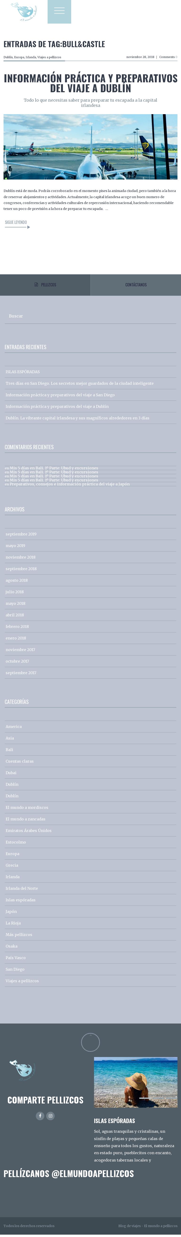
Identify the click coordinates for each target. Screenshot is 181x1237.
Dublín (8, 57)
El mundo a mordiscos (27, 809)
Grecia (12, 867)
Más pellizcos (19, 937)
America (14, 729)
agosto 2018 (17, 582)
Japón (11, 913)
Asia (10, 740)
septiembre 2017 (21, 675)
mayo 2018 (15, 605)
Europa (19, 57)
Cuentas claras (20, 763)
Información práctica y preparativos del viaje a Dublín (90, 83)
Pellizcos (45, 286)
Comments (168, 57)
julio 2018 (15, 594)
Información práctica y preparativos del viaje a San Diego (60, 397)
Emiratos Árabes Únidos (29, 833)
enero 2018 (16, 640)
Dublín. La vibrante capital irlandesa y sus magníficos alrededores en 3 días (77, 420)
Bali (9, 752)
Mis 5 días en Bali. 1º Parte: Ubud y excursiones (54, 470)
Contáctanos (136, 286)
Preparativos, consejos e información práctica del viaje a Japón (70, 486)
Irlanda (31, 57)
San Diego (15, 971)
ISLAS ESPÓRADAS (23, 374)
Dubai (11, 775)
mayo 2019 (15, 548)
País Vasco (16, 960)
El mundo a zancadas (25, 821)
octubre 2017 (17, 663)
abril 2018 (15, 617)
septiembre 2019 (21, 536)
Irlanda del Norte (22, 890)
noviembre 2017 (20, 652)
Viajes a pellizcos (49, 57)
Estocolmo (16, 844)
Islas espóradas (21, 902)
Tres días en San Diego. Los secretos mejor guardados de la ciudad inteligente (80, 385)
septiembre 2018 (21, 571)
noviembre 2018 (21, 559)
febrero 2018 (17, 629)
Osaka (11, 948)
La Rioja (13, 925)
